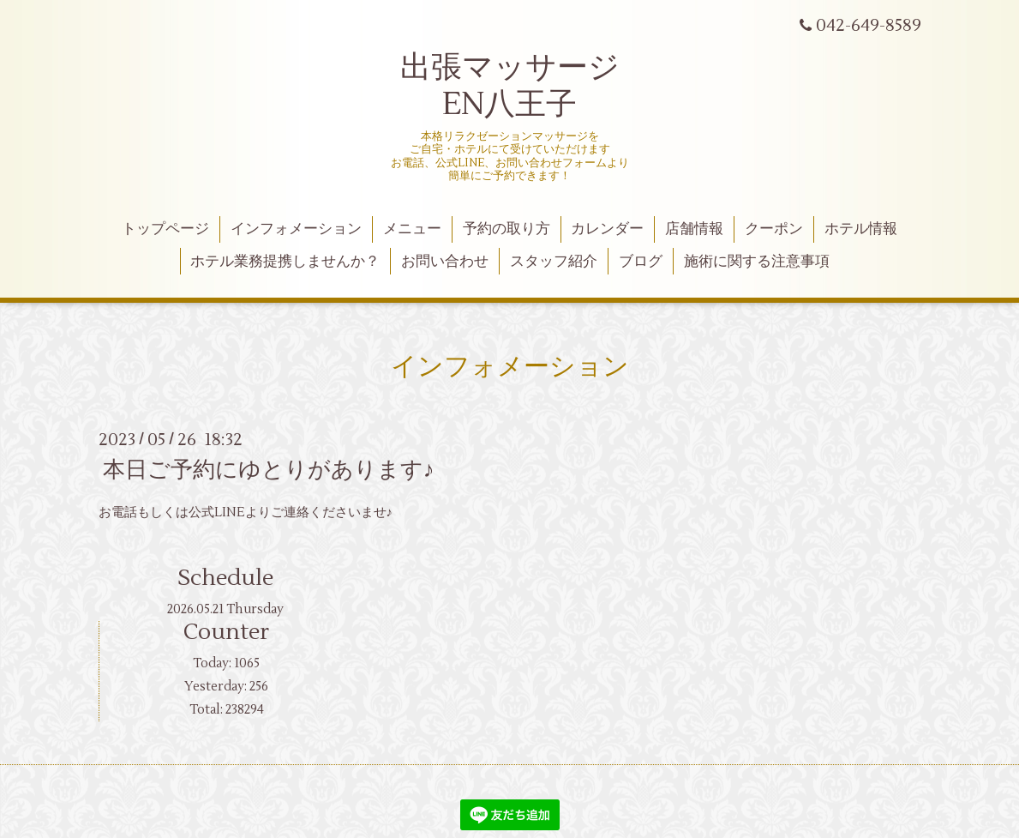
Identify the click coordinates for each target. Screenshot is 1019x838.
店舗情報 (694, 229)
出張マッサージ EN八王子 (510, 86)
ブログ (640, 261)
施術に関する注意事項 (757, 261)
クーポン (774, 229)
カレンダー (607, 229)
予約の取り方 (506, 229)
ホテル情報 (860, 229)
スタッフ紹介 (553, 261)
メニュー (412, 229)
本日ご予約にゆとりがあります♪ (269, 470)
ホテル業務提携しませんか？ (285, 261)
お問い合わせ (445, 261)
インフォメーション (296, 229)
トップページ (165, 229)
